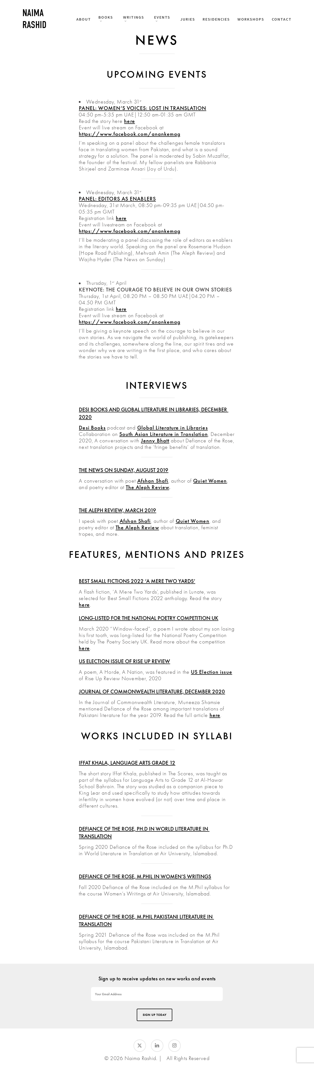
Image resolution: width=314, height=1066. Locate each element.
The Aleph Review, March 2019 (117, 510)
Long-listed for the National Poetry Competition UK (148, 618)
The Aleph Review (147, 487)
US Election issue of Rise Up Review (124, 661)
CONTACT (282, 19)
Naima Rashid (34, 19)
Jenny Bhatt (155, 440)
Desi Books (92, 427)
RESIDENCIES (216, 19)
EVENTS (162, 18)
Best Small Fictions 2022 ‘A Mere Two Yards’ (137, 581)
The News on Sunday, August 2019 (123, 470)
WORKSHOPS (250, 19)
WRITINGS (133, 18)
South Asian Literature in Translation (163, 434)
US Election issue (211, 671)
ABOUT (83, 19)
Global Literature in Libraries (172, 427)
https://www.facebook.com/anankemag (129, 134)
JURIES (187, 19)
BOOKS (105, 18)
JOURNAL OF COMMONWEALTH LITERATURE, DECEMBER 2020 (152, 691)
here (129, 121)
